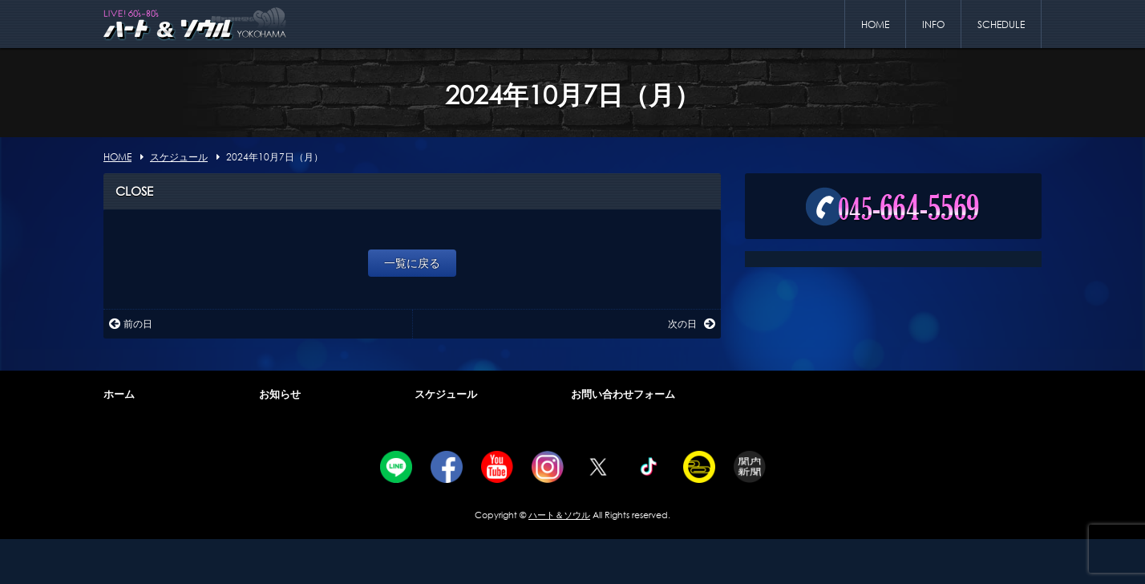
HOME (875, 24)
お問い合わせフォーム (623, 394)
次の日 (691, 324)
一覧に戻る (412, 262)
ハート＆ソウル (559, 515)
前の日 (130, 324)
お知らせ (280, 394)
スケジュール (446, 394)
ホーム (119, 394)
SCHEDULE (1001, 24)
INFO (933, 24)
